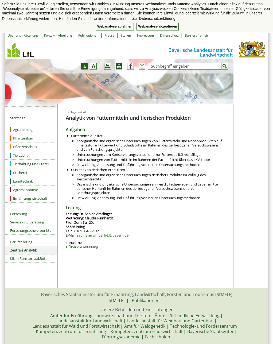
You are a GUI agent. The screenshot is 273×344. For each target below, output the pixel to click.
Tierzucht (19, 155)
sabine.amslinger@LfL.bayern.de (102, 235)
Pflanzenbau (21, 138)
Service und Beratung (27, 222)
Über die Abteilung (83, 247)
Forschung (18, 213)
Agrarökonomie (24, 189)
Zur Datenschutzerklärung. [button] (154, 18)
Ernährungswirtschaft (28, 198)
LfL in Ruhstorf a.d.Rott (28, 258)
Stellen (126, 35)
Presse (109, 35)
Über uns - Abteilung (22, 35)
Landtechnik (21, 181)
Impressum (145, 35)
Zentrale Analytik (23, 250)
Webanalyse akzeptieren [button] (157, 26)
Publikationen (88, 35)
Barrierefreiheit (196, 35)
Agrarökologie (22, 129)
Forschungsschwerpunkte (30, 230)
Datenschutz (169, 35)
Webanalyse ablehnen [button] (114, 26)
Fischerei (18, 172)
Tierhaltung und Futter (29, 163)
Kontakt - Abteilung (58, 35)
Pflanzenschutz (23, 146)
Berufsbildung (21, 241)
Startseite (17, 117)
